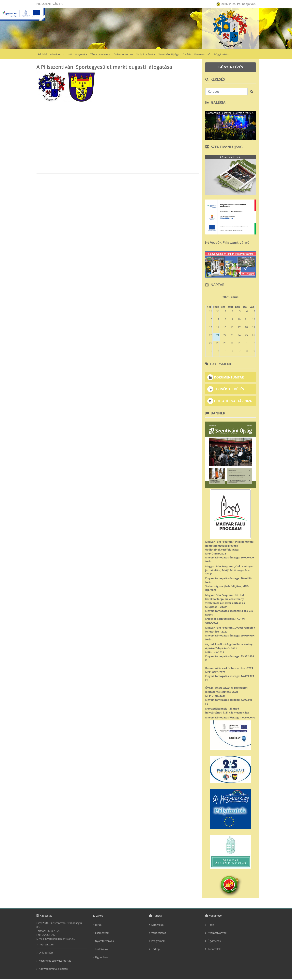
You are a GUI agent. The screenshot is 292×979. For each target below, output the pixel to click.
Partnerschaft (202, 54)
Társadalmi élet (99, 54)
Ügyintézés (101, 957)
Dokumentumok (123, 54)
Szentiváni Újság (168, 54)
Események (102, 933)
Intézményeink (76, 54)
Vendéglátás (158, 933)
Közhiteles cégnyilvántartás (55, 960)
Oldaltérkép (46, 952)
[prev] (207, 295)
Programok (158, 941)
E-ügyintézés (221, 54)
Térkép (155, 949)
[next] (254, 295)
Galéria (187, 54)
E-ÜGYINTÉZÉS (230, 67)
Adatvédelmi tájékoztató (53, 969)
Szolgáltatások (144, 54)
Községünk (56, 54)
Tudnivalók (101, 949)
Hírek (98, 924)
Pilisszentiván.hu (50, 4)
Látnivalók (157, 924)
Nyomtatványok (104, 941)
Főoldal (42, 54)
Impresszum (46, 944)
